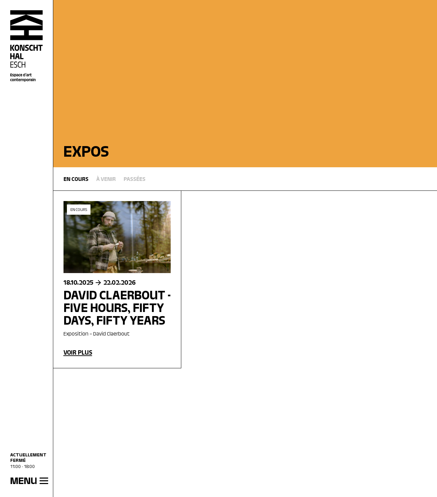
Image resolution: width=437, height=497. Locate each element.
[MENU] (26, 482)
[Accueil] (26, 46)
